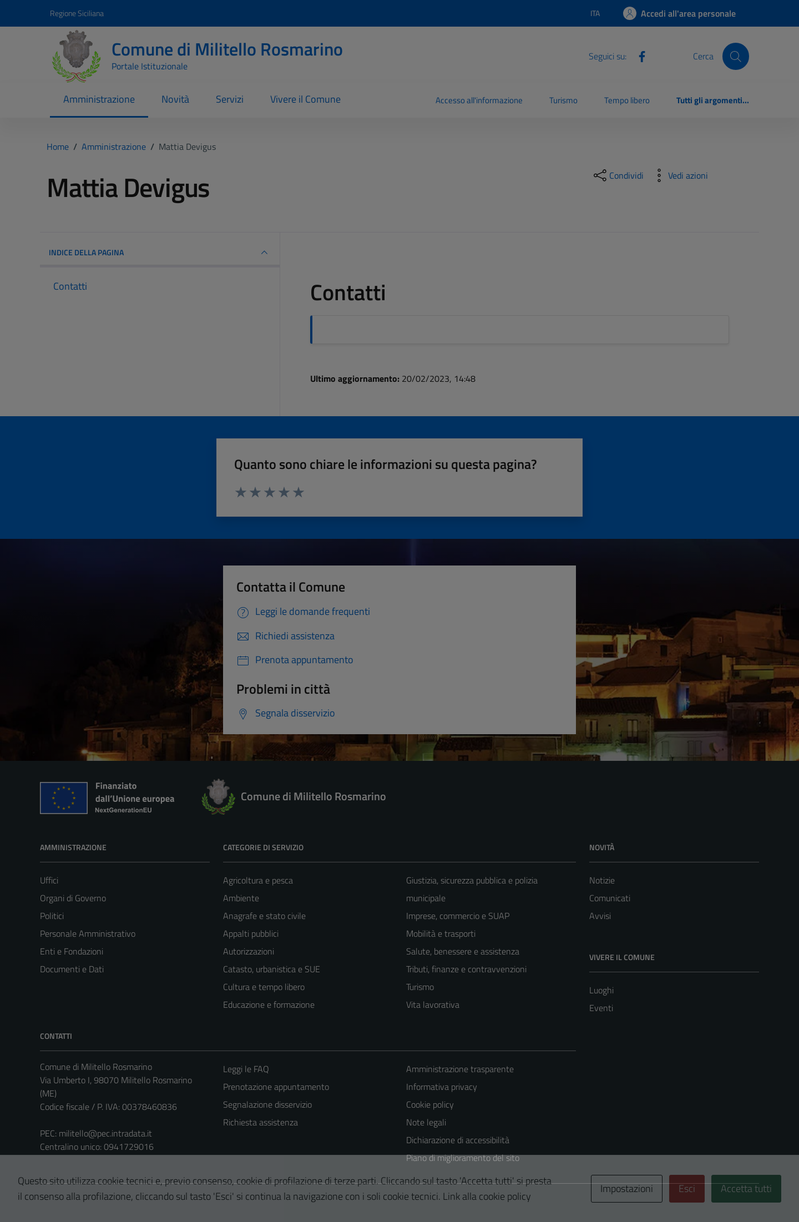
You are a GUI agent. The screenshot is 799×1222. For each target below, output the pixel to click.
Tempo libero (627, 100)
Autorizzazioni (248, 951)
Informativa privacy (441, 1086)
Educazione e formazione (269, 1004)
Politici (52, 915)
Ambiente (241, 898)
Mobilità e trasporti (441, 933)
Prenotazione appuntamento (276, 1086)
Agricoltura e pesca (258, 880)
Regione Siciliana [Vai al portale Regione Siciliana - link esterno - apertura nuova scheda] (77, 13)
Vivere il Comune (305, 99)
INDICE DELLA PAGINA (160, 252)
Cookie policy (430, 1104)
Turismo (563, 100)
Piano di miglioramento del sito (462, 1157)
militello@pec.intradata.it (105, 1133)
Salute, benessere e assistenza (462, 951)
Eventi (601, 1007)
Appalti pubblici (251, 933)
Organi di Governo (73, 898)
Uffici (49, 880)
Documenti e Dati (72, 969)
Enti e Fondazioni (71, 951)
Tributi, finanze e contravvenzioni (466, 969)
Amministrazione (99, 99)
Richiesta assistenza (260, 1122)
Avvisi (600, 915)
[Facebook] (637, 55)
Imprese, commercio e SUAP (457, 915)
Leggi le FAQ (246, 1068)
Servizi (230, 99)
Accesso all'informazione (479, 100)
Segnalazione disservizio (267, 1104)
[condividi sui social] (617, 175)
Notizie (602, 880)
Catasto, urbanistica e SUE (271, 969)
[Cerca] (735, 56)
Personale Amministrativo (87, 933)
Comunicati (609, 898)
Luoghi (601, 990)
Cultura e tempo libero (264, 986)
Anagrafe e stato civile (264, 915)
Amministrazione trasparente (460, 1068)
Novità (175, 99)
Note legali (426, 1122)
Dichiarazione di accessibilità (457, 1140)
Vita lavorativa (432, 1004)
